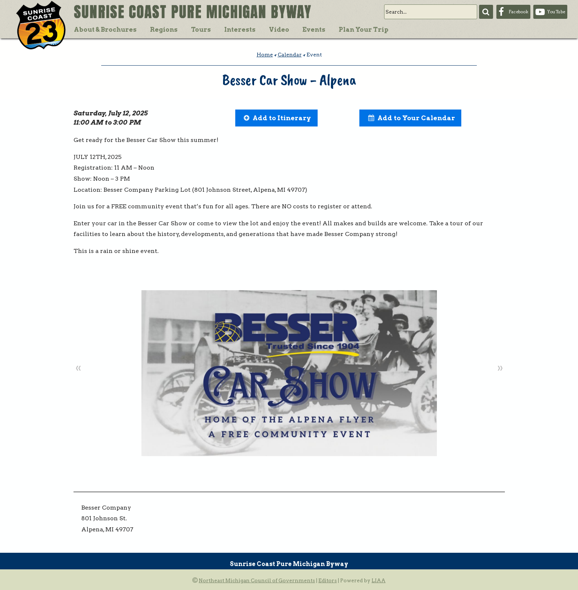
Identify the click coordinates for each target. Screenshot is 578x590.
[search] (430, 11)
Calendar (290, 55)
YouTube (556, 11)
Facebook (518, 11)
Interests (240, 29)
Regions (164, 29)
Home (265, 55)
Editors (327, 580)
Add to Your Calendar (416, 118)
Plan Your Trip (364, 29)
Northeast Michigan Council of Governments (257, 580)
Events (313, 29)
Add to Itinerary (282, 118)
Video (279, 29)
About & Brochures (105, 29)
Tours (201, 29)
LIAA (379, 580)
